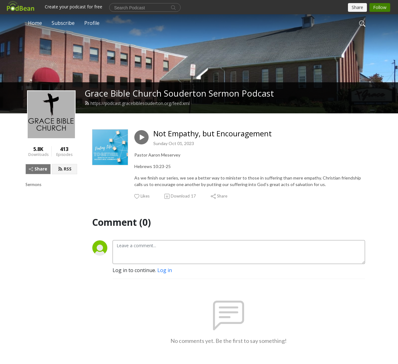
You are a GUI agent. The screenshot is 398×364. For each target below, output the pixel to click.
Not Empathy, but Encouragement (212, 133)
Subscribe (63, 23)
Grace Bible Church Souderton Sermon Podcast (179, 93)
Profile (92, 23)
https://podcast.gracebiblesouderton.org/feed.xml (137, 103)
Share (38, 169)
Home (35, 23)
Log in (164, 270)
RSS (65, 169)
